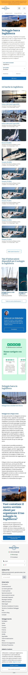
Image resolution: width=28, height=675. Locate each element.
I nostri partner (6, 591)
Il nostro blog (5, 612)
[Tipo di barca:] (14, 69)
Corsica (4, 632)
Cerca (14, 78)
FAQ (3, 610)
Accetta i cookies (14, 665)
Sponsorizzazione (7, 593)
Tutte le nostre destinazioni (14, 301)
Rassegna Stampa (7, 599)
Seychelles (5, 636)
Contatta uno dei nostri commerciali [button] (14, 537)
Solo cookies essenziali (14, 669)
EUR (14, 561)
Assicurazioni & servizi (8, 595)
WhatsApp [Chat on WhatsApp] (14, 554)
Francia (4, 630)
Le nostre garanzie (7, 588)
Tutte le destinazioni (7, 638)
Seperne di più (17, 662)
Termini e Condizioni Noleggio (10, 608)
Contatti (4, 615)
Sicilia (3, 623)
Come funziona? (6, 586)
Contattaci (14, 329)
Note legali (5, 604)
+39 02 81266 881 (14, 552)
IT (14, 565)
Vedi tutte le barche (14, 251)
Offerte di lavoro (6, 602)
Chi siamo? (5, 584)
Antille (3, 634)
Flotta (3, 640)
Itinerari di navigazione (8, 643)
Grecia (3, 625)
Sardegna (4, 621)
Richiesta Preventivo (7, 645)
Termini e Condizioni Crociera (10, 606)
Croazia (4, 627)
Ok (24, 577)
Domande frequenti (7, 597)
